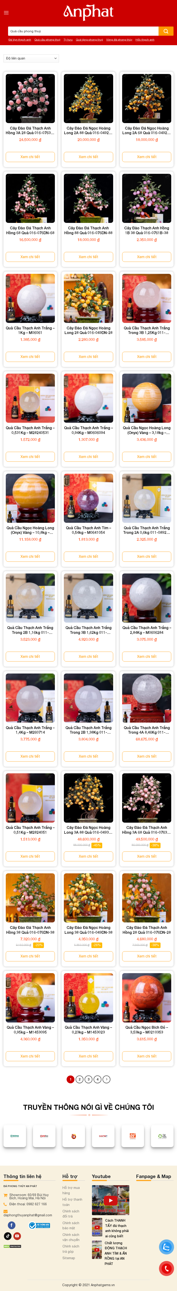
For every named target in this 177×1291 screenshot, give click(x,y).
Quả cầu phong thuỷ (47, 39)
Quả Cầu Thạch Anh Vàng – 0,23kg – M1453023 (88, 1029)
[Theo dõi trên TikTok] (8, 1236)
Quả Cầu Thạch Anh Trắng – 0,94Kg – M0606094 (88, 430)
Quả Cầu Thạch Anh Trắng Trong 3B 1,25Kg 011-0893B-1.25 (147, 330)
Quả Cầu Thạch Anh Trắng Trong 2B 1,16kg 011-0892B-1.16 (30, 630)
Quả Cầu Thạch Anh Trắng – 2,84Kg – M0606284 (146, 630)
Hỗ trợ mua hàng (71, 1190)
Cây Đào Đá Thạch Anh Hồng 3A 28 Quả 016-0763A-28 (30, 131)
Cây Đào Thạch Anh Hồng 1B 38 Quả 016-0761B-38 (146, 230)
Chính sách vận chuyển (71, 1237)
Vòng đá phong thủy (119, 39)
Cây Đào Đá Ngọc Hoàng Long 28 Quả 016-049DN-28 (88, 330)
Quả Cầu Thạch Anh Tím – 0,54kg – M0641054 (88, 530)
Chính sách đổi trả (70, 1213)
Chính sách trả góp (70, 1248)
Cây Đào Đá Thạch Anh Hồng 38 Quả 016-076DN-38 (30, 929)
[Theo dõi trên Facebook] (11, 1225)
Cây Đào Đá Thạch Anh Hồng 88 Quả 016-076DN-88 (88, 230)
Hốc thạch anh (145, 39)
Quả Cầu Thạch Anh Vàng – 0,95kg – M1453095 (30, 1029)
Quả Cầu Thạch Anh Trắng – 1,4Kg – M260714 (30, 730)
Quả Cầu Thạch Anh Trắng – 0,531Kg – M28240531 (30, 430)
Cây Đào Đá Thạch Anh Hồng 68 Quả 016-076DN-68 (30, 230)
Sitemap (68, 1258)
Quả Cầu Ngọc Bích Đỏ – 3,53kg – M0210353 (146, 1029)
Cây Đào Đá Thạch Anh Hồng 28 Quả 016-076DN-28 (147, 929)
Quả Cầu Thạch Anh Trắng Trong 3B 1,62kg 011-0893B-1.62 (88, 630)
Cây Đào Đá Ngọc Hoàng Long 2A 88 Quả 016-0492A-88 (88, 131)
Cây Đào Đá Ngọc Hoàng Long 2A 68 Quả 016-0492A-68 (146, 131)
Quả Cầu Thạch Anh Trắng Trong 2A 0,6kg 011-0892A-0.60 (147, 530)
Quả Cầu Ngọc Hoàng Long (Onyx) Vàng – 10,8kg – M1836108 (30, 530)
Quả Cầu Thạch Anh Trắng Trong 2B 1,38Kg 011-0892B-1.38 (88, 730)
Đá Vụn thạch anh (20, 39)
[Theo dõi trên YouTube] (17, 1236)
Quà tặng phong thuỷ (89, 39)
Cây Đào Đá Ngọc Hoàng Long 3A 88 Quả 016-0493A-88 (88, 830)
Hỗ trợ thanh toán (72, 1202)
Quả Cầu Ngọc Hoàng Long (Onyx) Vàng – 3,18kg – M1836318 (147, 430)
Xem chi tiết (30, 157)
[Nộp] (166, 31)
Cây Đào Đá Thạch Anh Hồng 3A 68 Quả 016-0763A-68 (146, 830)
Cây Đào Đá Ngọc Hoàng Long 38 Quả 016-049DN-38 (88, 929)
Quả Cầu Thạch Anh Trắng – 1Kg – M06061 (30, 330)
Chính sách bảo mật (70, 1225)
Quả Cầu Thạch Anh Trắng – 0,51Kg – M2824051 (30, 829)
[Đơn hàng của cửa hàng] (31, 58)
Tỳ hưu (68, 39)
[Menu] (6, 12)
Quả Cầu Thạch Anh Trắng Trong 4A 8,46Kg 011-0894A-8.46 (147, 730)
